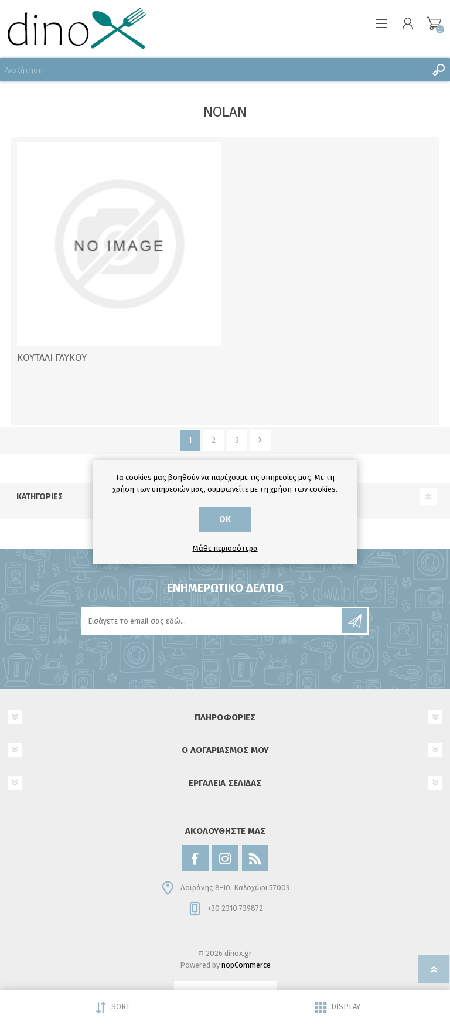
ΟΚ (225, 520)
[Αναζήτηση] (213, 69)
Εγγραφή (354, 620)
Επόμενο (260, 440)
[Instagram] (225, 858)
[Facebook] (195, 858)
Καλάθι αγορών (434, 23)
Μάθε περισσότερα (225, 548)
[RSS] (255, 858)
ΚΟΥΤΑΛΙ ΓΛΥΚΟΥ (52, 357)
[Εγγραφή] (212, 620)
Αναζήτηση (438, 69)
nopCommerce (246, 965)
